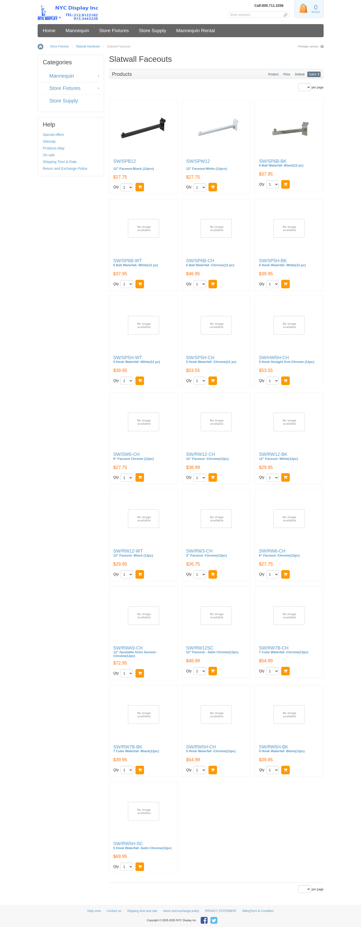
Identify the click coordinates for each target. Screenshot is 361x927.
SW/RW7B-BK (136, 749)
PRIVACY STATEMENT (221, 911)
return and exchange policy (181, 911)
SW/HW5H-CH (286, 359)
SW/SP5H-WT (136, 359)
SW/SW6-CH (133, 456)
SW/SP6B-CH (210, 262)
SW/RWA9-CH (135, 652)
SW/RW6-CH (279, 553)
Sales (312, 74)
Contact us (114, 911)
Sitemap (49, 141)
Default (300, 74)
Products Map (53, 148)
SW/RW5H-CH (211, 749)
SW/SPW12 (216, 165)
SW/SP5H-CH (211, 359)
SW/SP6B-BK (281, 163)
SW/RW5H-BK (282, 749)
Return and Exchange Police (65, 169)
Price (286, 74)
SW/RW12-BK (278, 456)
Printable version (308, 46)
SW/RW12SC (212, 650)
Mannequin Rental (195, 30)
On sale (49, 155)
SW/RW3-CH (206, 553)
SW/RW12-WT (133, 553)
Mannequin (77, 30)
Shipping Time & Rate (60, 162)
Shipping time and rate (142, 911)
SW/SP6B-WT (135, 262)
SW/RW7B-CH (283, 650)
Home (49, 30)
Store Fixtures (114, 30)
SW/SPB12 (143, 165)
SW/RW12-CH (207, 456)
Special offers (53, 135)
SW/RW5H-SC (142, 845)
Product (273, 74)
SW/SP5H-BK (282, 262)
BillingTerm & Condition (258, 911)
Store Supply (152, 30)
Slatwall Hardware (88, 46)
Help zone (94, 911)
